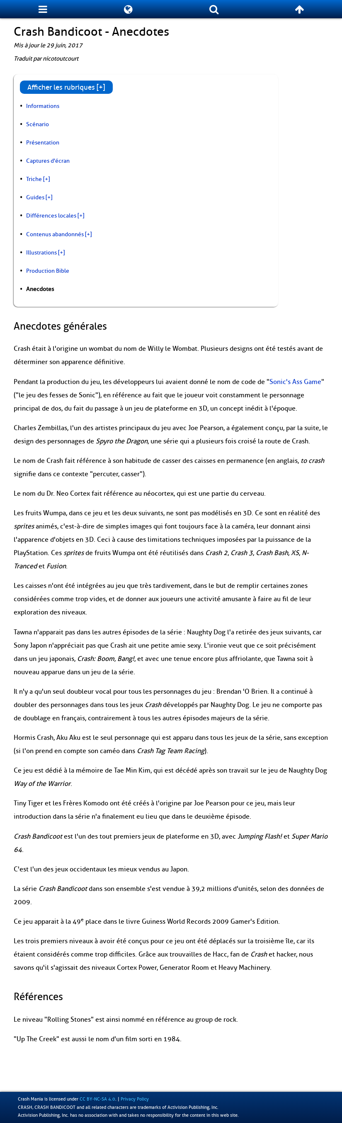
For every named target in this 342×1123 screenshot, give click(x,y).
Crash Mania (30, 1099)
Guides (35, 197)
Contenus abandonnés (55, 234)
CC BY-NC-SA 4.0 (97, 1099)
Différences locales (51, 215)
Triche (34, 179)
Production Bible (47, 270)
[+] (46, 179)
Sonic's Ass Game (295, 382)
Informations (42, 106)
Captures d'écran (48, 160)
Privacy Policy (135, 1099)
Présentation (42, 142)
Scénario (37, 124)
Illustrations (41, 252)
